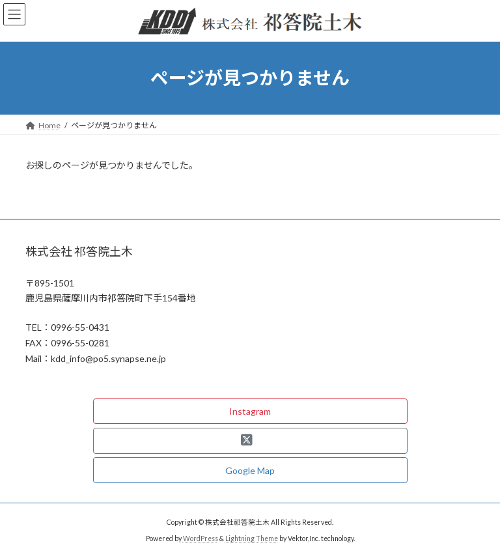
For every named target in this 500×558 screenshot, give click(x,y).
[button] (250, 411)
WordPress (200, 538)
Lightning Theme (251, 538)
